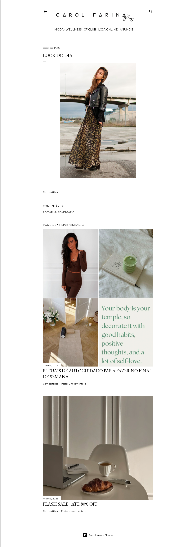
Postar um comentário (58, 212)
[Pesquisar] (151, 10)
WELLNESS (74, 29)
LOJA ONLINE (108, 29)
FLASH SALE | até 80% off (70, 504)
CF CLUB (90, 29)
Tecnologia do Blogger (98, 535)
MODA (59, 29)
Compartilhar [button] (50, 192)
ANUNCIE (126, 29)
